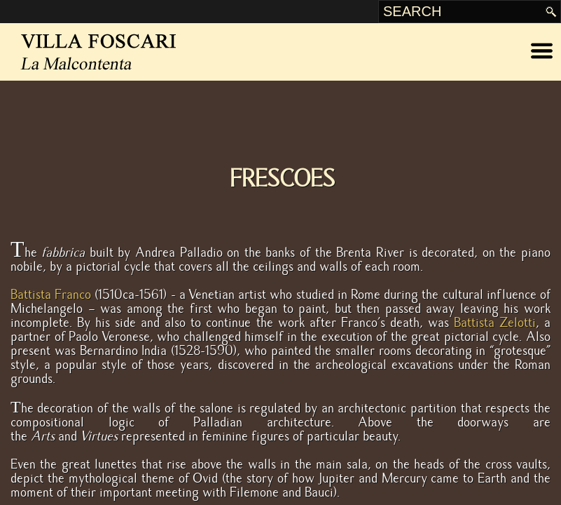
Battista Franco (51, 294)
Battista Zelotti (495, 322)
